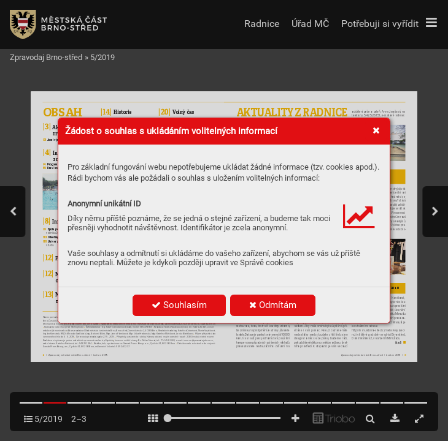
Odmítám (272, 305)
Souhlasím (179, 305)
